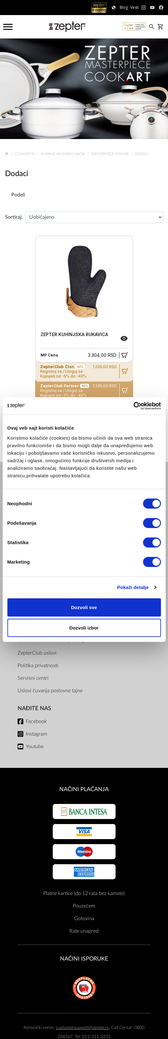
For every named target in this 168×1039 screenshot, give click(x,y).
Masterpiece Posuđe (110, 154)
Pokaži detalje (133, 587)
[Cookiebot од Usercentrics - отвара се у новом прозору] (133, 406)
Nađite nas (34, 708)
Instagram (36, 733)
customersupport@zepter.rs (82, 1027)
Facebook (36, 721)
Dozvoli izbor (84, 627)
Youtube (35, 746)
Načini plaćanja (84, 789)
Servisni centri (33, 678)
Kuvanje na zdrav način (63, 154)
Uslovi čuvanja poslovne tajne (50, 690)
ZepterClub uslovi (37, 653)
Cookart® (25, 154)
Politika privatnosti (38, 665)
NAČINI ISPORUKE (84, 958)
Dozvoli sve (84, 607)
